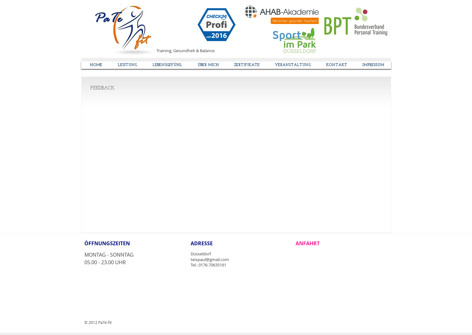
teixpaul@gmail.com (210, 259)
